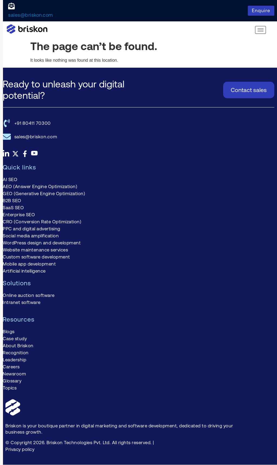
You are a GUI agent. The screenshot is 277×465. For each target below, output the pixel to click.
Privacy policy (19, 449)
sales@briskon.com (30, 15)
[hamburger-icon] (260, 30)
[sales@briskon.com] (11, 6)
